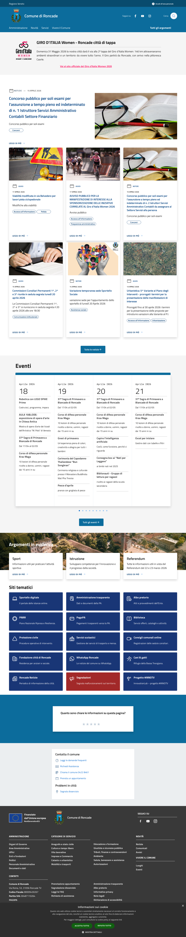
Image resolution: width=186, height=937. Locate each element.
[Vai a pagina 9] (106, 510)
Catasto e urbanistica (61, 860)
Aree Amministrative (19, 848)
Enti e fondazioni (17, 856)
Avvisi (17, 186)
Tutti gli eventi (91, 522)
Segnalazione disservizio (63, 888)
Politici (12, 860)
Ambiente (98, 856)
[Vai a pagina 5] (93, 510)
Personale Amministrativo (22, 864)
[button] (93, 932)
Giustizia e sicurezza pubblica (108, 848)
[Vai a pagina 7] (100, 510)
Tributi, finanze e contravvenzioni (110, 852)
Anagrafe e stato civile (62, 844)
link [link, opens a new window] (120, 920)
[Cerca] (173, 15)
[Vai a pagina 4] (89, 510)
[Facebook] (134, 16)
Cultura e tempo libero (62, 848)
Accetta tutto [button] (82, 926)
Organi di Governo (18, 844)
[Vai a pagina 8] (103, 510)
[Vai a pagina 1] (79, 510)
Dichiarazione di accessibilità (108, 900)
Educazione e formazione (106, 844)
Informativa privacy (103, 892)
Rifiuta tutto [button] (104, 925)
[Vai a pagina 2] (82, 510)
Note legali (99, 896)
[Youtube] (141, 16)
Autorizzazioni (101, 864)
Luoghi (139, 865)
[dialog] (93, 920)
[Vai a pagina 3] (86, 510)
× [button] (183, 906)
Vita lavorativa (58, 852)
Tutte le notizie (93, 349)
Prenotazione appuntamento (65, 884)
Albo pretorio (100, 888)
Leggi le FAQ (57, 892)
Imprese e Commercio (62, 856)
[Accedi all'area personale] (162, 3)
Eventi (139, 869)
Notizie (18, 90)
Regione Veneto (16, 3)
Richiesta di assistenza (62, 896)
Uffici (11, 852)
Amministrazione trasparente (108, 884)
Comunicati (141, 848)
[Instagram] (148, 16)
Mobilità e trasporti (61, 864)
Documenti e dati (17, 868)
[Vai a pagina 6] (96, 510)
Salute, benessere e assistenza (109, 860)
